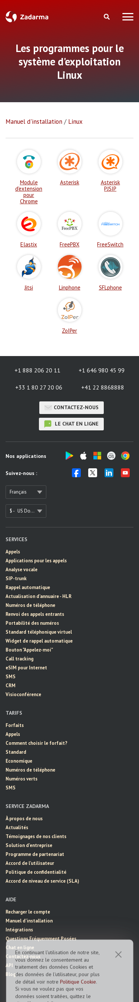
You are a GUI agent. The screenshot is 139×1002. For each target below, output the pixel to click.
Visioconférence (23, 694)
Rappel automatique (28, 587)
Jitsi (29, 273)
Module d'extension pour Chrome (28, 177)
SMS (11, 676)
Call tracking (19, 659)
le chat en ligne (71, 424)
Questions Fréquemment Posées (41, 938)
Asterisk (70, 167)
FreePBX (70, 230)
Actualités (17, 827)
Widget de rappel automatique (39, 641)
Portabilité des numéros (32, 623)
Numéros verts (21, 779)
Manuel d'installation (34, 121)
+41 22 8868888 (102, 387)
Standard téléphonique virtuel (39, 632)
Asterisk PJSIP (110, 171)
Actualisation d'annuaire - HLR (39, 596)
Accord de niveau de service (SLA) (42, 881)
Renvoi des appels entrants (35, 614)
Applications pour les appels (36, 560)
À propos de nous (24, 818)
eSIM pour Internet (26, 668)
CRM (11, 685)
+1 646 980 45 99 (102, 370)
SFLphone (110, 273)
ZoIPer (70, 316)
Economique (19, 761)
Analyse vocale (21, 569)
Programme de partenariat (35, 854)
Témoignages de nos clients (36, 836)
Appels (13, 552)
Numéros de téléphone (30, 605)
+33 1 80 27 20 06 (38, 387)
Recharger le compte (28, 912)
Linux (75, 121)
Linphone (70, 273)
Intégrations (19, 930)
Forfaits (15, 725)
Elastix (29, 230)
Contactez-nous (71, 407)
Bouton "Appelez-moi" (29, 650)
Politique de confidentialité (36, 872)
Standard (16, 752)
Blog (11, 974)
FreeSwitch (110, 230)
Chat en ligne (20, 947)
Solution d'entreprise (29, 845)
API (9, 965)
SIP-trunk (16, 578)
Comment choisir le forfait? (36, 743)
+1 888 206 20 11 (37, 370)
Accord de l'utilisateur (30, 863)
